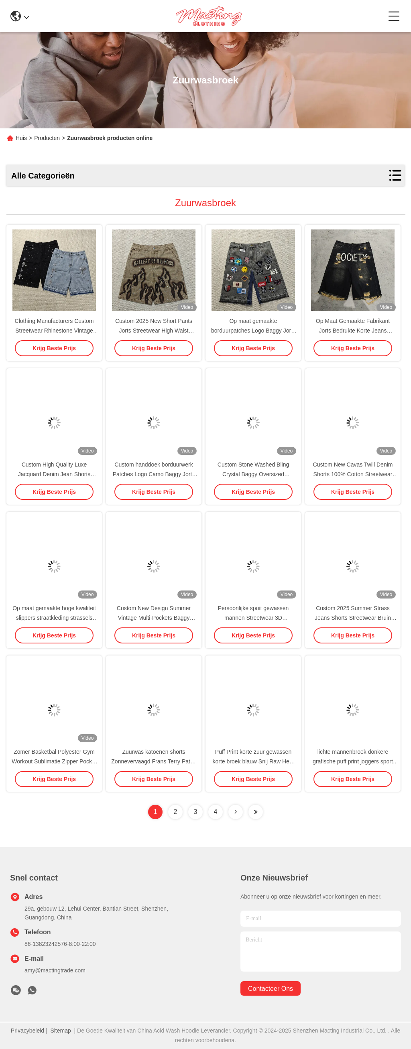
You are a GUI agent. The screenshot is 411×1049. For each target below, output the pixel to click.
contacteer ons (270, 988)
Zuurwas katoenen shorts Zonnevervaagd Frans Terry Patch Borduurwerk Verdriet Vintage (153, 761)
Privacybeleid (27, 1030)
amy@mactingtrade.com (54, 970)
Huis (21, 138)
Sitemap (60, 1030)
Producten (47, 138)
